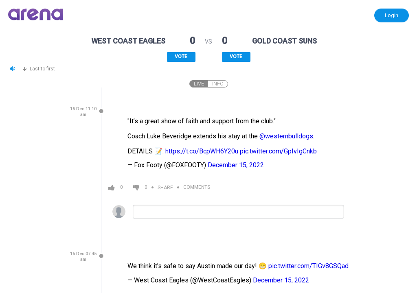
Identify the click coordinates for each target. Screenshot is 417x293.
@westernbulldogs (286, 136)
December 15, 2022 (236, 165)
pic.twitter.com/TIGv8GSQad (308, 266)
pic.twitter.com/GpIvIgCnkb (278, 151)
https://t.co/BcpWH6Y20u (201, 151)
